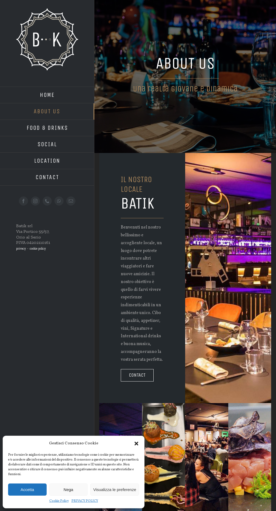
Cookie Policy (59, 501)
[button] (136, 443)
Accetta (27, 489)
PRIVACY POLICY (84, 501)
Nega (68, 489)
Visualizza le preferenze (114, 489)
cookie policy (38, 248)
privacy (21, 248)
